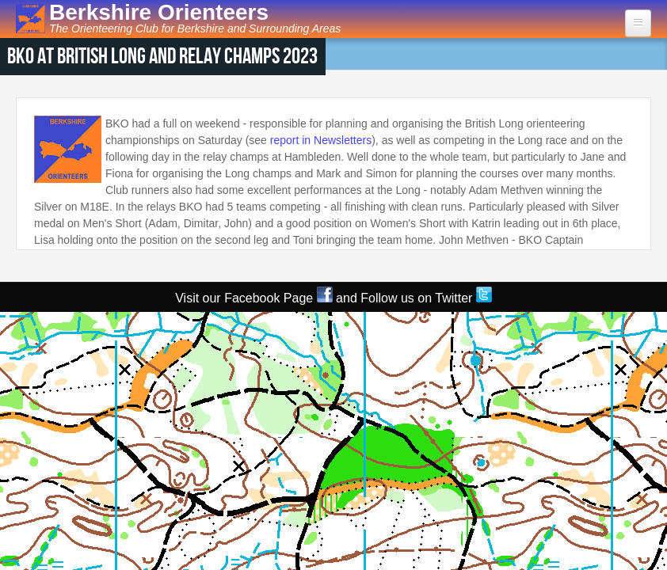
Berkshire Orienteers (159, 12)
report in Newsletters (321, 140)
